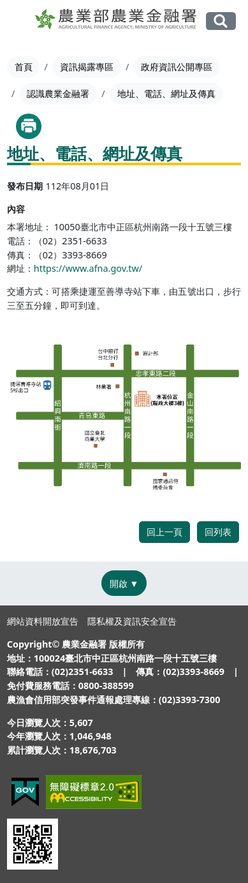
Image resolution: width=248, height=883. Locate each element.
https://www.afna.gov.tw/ (88, 268)
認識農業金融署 (58, 93)
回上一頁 (164, 532)
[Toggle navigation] (19, 22)
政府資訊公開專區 (176, 67)
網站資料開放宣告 (42, 621)
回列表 (218, 532)
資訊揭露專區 (86, 67)
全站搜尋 (221, 21)
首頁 (24, 67)
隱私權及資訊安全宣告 (132, 621)
